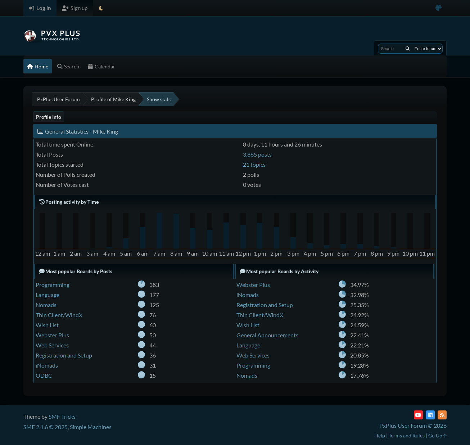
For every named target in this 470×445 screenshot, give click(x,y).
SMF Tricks (62, 416)
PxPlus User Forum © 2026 (413, 425)
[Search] (407, 49)
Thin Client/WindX (59, 314)
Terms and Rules (407, 435)
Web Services (52, 345)
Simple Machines (91, 426)
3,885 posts (257, 154)
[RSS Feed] (442, 414)
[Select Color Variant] (438, 8)
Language (47, 294)
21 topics (254, 164)
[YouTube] (418, 414)
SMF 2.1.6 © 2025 (45, 426)
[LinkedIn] (430, 414)
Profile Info (48, 117)
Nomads (46, 304)
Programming (52, 284)
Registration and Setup (64, 355)
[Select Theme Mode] (101, 8)
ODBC (44, 375)
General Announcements (267, 335)
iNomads (47, 365)
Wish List (47, 325)
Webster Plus (52, 335)
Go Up (437, 435)
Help (379, 435)
